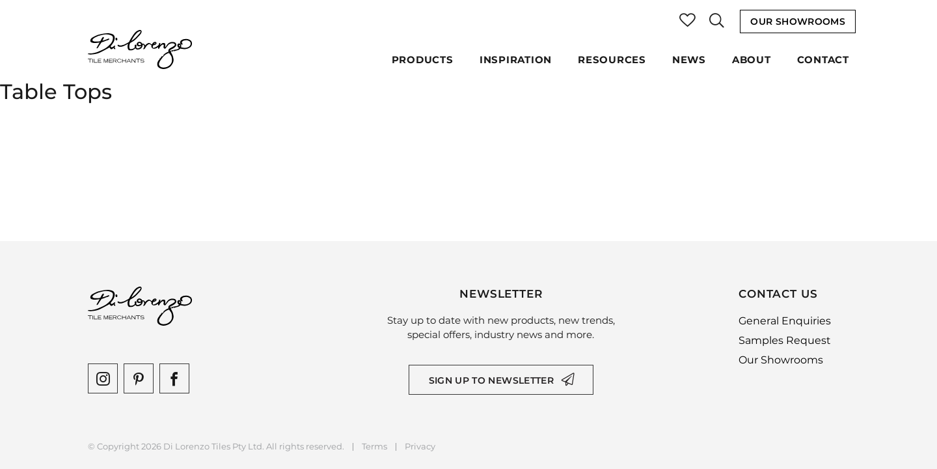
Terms (374, 446)
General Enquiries (785, 321)
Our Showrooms (797, 21)
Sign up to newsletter (491, 380)
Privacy (420, 446)
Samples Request (785, 340)
